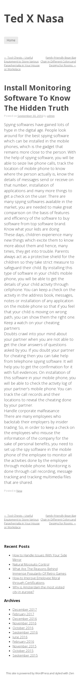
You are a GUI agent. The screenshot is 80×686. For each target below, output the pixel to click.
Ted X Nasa (34, 18)
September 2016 (25, 632)
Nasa (19, 491)
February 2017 (23, 614)
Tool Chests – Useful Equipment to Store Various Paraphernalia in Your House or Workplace (22, 63)
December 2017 (25, 609)
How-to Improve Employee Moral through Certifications (36, 580)
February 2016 (23, 641)
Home (11, 40)
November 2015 (24, 646)
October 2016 (23, 628)
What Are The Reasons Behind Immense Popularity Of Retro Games (39, 571)
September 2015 (25, 655)
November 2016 (24, 623)
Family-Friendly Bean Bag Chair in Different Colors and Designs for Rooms (58, 61)
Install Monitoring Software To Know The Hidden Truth (37, 98)
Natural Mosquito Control (31, 564)
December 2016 (25, 618)
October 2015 (23, 650)
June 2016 (20, 637)
